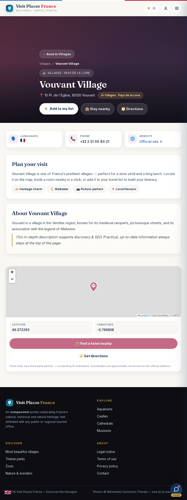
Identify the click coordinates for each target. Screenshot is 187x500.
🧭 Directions (132, 109)
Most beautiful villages (22, 452)
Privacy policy (107, 466)
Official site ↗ (150, 141)
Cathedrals (105, 423)
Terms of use (106, 459)
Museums (104, 431)
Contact (103, 473)
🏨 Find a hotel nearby (94, 343)
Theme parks (15, 459)
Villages (45, 63)
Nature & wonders (19, 473)
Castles (102, 416)
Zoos (9, 466)
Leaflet (143, 315)
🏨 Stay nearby (97, 109)
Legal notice (106, 452)
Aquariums (105, 409)
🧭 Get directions (93, 356)
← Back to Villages (57, 54)
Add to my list (59, 109)
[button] (93, 287)
